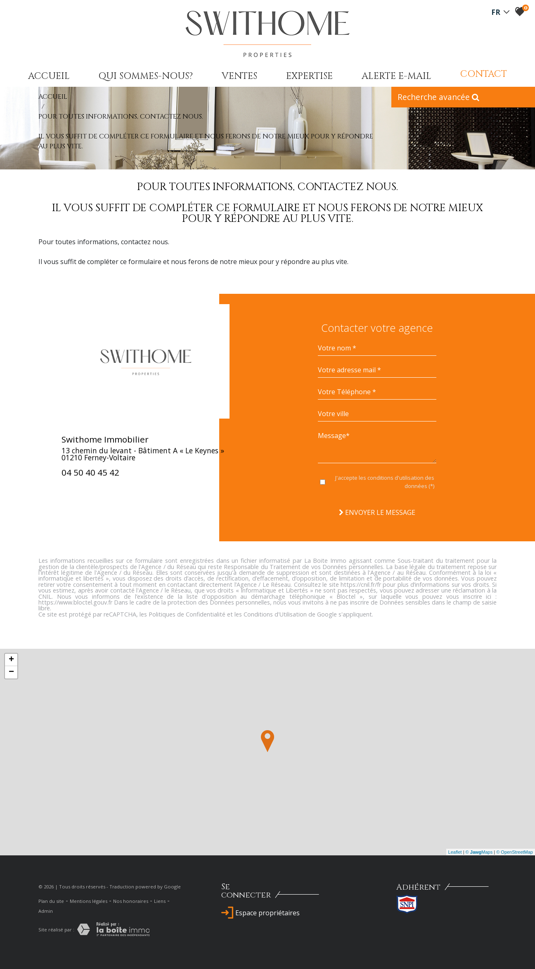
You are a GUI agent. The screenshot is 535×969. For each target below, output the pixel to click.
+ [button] (11, 660)
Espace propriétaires (260, 912)
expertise (309, 76)
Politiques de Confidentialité (187, 614)
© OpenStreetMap (514, 852)
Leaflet (455, 852)
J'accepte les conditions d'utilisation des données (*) (384, 482)
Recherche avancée (438, 96)
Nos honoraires (130, 901)
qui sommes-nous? (146, 76)
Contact (483, 74)
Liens (160, 901)
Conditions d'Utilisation (275, 614)
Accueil (49, 76)
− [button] (11, 672)
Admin (45, 911)
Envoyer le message (377, 512)
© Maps (479, 852)
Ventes (239, 76)
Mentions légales (88, 901)
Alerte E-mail (396, 76)
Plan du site (51, 901)
